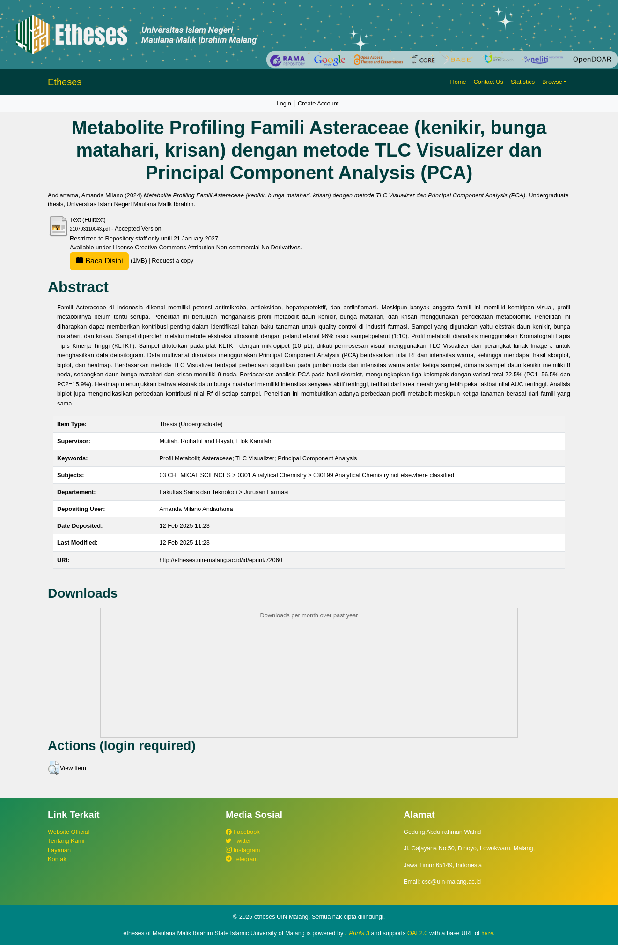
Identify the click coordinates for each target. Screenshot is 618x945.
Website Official (68, 831)
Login (284, 103)
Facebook (243, 831)
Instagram (243, 850)
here (487, 933)
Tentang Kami (66, 840)
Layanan (59, 850)
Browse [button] (552, 81)
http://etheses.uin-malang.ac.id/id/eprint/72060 (220, 559)
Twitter (238, 840)
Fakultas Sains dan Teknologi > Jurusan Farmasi (223, 491)
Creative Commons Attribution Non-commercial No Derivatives (217, 247)
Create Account (318, 103)
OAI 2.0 (417, 933)
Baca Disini (99, 261)
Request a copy (172, 260)
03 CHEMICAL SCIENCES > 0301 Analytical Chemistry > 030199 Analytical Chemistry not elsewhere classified (306, 475)
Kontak (57, 858)
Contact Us (488, 81)
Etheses (64, 82)
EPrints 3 (357, 933)
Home (458, 81)
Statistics (523, 81)
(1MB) (109, 260)
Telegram (242, 858)
